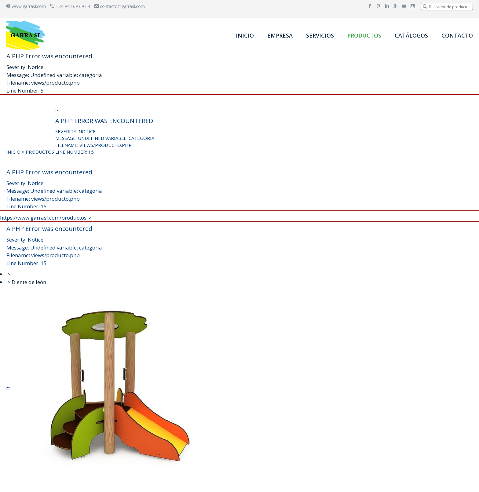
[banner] (27, 35)
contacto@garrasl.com (119, 6)
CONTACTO (457, 35)
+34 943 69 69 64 (70, 6)
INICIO (245, 35)
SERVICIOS (320, 35)
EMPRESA (280, 35)
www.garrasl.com (26, 6)
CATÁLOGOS (411, 35)
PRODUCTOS (364, 35)
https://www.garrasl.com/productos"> (239, 241)
